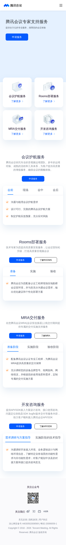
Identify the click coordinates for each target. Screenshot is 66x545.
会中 (40, 189)
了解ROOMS (46, 260)
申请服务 (17, 37)
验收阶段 (53, 346)
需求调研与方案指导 (18, 437)
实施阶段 (33, 346)
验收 (53, 271)
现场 (25, 189)
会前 (10, 189)
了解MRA (45, 335)
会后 (55, 189)
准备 (13, 271)
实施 (33, 271)
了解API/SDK (45, 426)
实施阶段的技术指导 (48, 437)
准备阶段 (12, 346)
